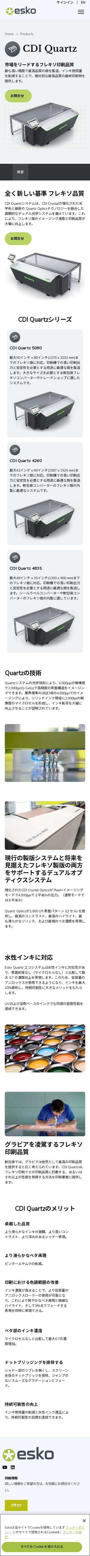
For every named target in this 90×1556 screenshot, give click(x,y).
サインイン (65, 2)
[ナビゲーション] (81, 12)
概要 (20, 172)
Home (9, 34)
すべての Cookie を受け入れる (42, 1549)
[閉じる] (84, 1523)
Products (27, 34)
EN (83, 2)
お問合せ (17, 96)
